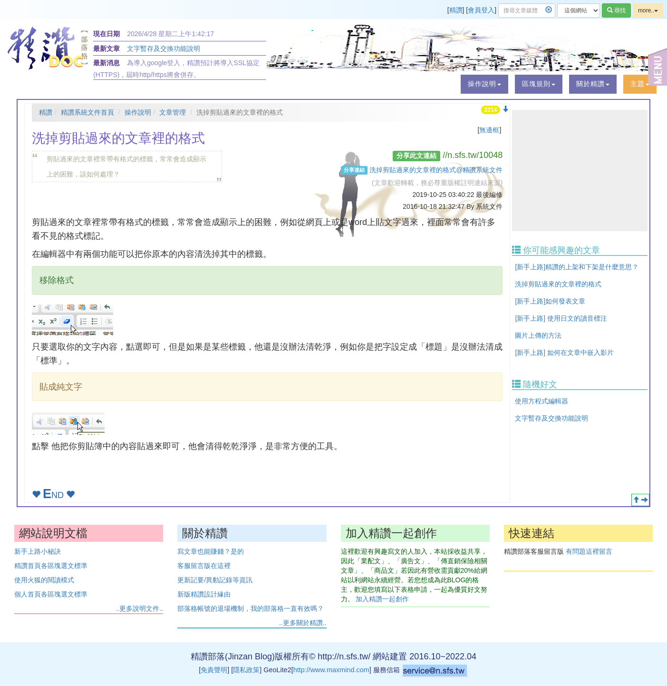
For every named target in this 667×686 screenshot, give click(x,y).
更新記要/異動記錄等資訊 (214, 580)
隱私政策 (246, 670)
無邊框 (489, 130)
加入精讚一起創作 (382, 599)
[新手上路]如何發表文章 (550, 301)
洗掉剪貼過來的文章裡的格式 (558, 284)
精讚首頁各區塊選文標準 (50, 565)
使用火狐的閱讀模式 (44, 580)
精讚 (456, 10)
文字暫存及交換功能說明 (163, 48)
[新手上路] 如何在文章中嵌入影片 (564, 352)
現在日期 (106, 34)
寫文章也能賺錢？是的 (210, 551)
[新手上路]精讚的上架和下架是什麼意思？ (576, 267)
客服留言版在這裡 (204, 565)
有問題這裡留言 (589, 551)
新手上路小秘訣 (37, 551)
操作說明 (138, 112)
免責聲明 (214, 670)
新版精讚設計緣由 (204, 594)
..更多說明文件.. (140, 608)
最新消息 (106, 63)
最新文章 (106, 48)
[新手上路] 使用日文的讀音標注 (561, 318)
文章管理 (172, 112)
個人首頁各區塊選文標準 (50, 594)
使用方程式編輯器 (541, 401)
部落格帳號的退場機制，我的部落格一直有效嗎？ (250, 608)
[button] (484, 84)
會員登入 (481, 10)
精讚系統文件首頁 (87, 112)
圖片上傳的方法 (538, 335)
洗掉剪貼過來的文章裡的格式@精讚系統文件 (436, 170)
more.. (648, 10)
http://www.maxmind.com (331, 670)
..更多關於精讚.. (303, 623)
